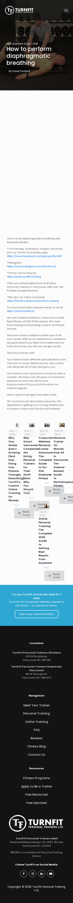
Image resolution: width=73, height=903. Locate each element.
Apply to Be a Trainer (36, 786)
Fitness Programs (36, 778)
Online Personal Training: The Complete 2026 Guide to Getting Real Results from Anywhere (45, 541)
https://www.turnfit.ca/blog (24, 276)
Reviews (36, 738)
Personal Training (36, 713)
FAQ (37, 730)
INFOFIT (15, 852)
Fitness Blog (36, 746)
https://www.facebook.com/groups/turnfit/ (34, 256)
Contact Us (36, 755)
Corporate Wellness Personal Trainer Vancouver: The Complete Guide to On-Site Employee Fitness (46, 458)
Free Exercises (36, 803)
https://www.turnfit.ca (20, 311)
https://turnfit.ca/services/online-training (33, 301)
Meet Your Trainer (36, 705)
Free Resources (36, 794)
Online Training (36, 722)
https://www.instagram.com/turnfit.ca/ (31, 266)
